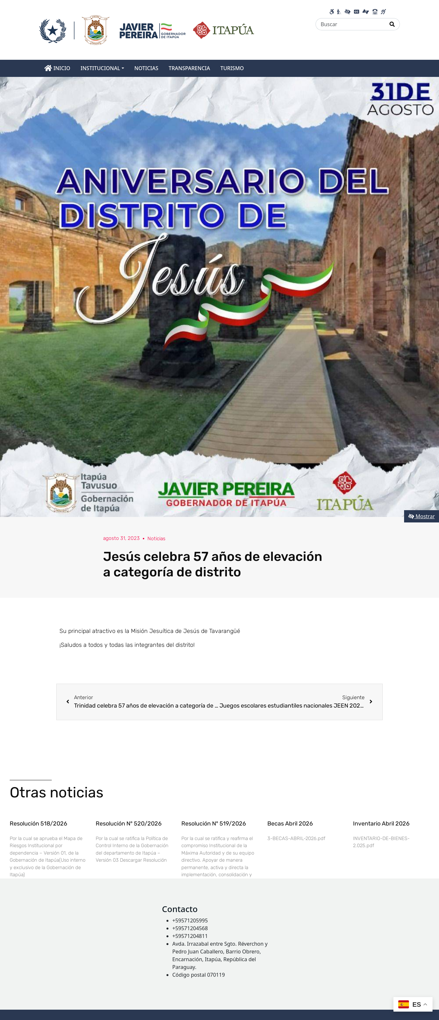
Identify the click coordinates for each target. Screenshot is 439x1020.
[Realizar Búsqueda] (392, 24)
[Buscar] (350, 24)
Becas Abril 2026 (290, 823)
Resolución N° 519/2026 (213, 823)
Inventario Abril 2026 (381, 823)
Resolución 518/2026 (38, 823)
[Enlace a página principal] (146, 29)
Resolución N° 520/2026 (129, 823)
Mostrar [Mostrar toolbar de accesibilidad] (421, 516)
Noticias (157, 538)
